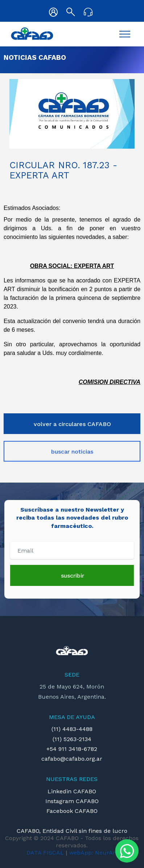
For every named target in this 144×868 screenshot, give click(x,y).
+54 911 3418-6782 (71, 748)
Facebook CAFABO (72, 810)
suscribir (72, 575)
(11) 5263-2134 (72, 739)
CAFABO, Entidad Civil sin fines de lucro (72, 830)
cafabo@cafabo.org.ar (71, 758)
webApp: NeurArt (93, 852)
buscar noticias (72, 451)
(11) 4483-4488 (72, 729)
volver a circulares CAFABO (72, 424)
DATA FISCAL (45, 852)
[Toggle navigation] (125, 34)
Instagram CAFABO (72, 801)
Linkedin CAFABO (72, 791)
